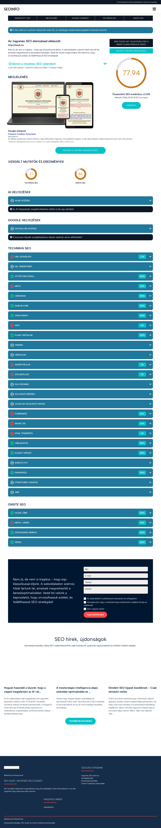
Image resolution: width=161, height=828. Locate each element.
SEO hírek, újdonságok (81, 639)
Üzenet (88, 589)
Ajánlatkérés (49, 807)
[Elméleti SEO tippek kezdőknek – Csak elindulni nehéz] (133, 686)
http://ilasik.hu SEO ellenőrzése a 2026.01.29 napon (137, 2)
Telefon (88, 582)
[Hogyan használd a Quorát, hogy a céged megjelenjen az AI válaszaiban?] (28, 686)
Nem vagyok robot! (94, 609)
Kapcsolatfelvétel (95, 614)
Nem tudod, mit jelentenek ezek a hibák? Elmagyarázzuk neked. (131, 43)
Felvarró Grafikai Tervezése (22, 134)
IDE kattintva (83, 52)
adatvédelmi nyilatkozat (100, 598)
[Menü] (154, 9)
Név (86, 569)
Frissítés (131, 105)
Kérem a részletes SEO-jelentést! (34, 64)
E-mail (88, 576)
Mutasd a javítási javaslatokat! (131, 51)
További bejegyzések (80, 721)
